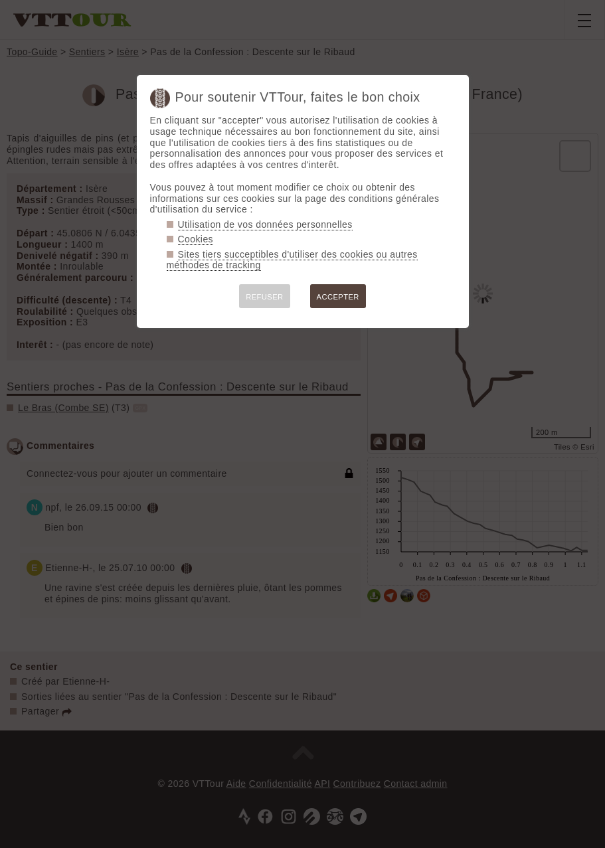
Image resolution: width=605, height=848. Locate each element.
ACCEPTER (338, 297)
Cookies (196, 239)
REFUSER (264, 297)
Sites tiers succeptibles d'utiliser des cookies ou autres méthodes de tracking (292, 260)
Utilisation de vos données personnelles (265, 224)
